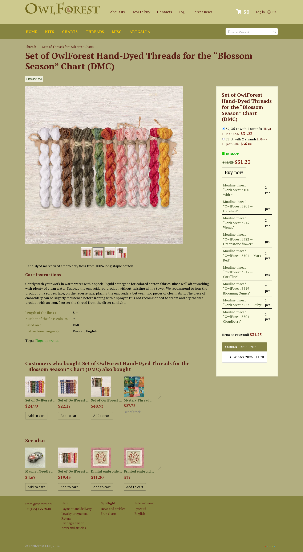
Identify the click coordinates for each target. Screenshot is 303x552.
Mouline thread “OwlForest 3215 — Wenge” (237, 223)
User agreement (72, 523)
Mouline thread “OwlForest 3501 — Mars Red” (242, 255)
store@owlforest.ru (38, 504)
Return (66, 518)
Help (64, 503)
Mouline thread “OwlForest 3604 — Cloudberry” (237, 317)
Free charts (109, 514)
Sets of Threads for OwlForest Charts (68, 47)
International (144, 503)
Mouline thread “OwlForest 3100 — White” (237, 190)
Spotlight (108, 503)
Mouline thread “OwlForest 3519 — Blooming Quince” (237, 288)
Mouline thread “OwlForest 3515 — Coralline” (237, 272)
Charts (70, 31)
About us (117, 11)
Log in (260, 12)
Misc (116, 31)
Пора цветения (47, 340)
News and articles (73, 528)
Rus (271, 12)
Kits (49, 31)
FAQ (182, 11)
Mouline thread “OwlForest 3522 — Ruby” (242, 302)
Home (31, 31)
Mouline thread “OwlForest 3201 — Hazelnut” (237, 206)
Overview (34, 79)
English (139, 514)
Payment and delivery (76, 509)
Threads (95, 31)
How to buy (141, 11)
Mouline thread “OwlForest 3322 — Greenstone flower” (238, 239)
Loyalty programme (74, 514)
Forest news (202, 11)
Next (160, 396)
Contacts (164, 11)
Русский (140, 509)
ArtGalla (139, 31)
